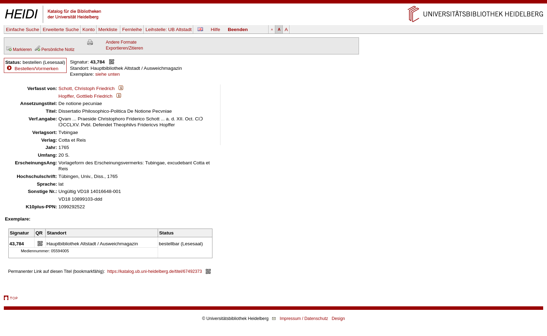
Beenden (238, 29)
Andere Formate (121, 42)
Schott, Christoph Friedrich (87, 88)
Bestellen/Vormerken (36, 68)
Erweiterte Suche (61, 29)
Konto (88, 29)
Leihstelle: (168, 29)
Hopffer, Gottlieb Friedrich (86, 96)
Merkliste (108, 29)
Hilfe (215, 29)
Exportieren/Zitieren (124, 48)
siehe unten (107, 74)
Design (338, 318)
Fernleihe (132, 29)
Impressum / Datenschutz (304, 318)
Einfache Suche (22, 29)
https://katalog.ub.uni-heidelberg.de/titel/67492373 (154, 271)
